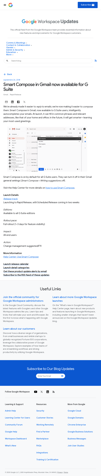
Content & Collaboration (19, 45)
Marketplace (42, 439)
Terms (66, 472)
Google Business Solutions (80, 432)
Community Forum (13, 425)
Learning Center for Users (17, 418)
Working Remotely (45, 425)
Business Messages (77, 439)
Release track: (10, 198)
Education (12, 52)
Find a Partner (43, 432)
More (9, 55)
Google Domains (76, 418)
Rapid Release (15, 95)
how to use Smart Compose (60, 187)
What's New (10, 445)
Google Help (11, 432)
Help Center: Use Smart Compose (21, 257)
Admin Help (10, 411)
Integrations (42, 452)
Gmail (5, 95)
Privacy (59, 472)
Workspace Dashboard (16, 439)
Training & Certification (47, 459)
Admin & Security (15, 50)
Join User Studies (76, 445)
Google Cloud (74, 411)
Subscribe (87, 4)
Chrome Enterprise (77, 425)
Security (40, 411)
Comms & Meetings (16, 43)
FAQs (38, 445)
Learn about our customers (19, 328)
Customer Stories (44, 418)
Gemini (10, 47)
